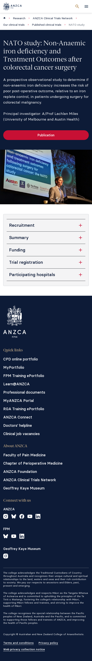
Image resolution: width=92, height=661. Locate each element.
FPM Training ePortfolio (23, 375)
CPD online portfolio (20, 359)
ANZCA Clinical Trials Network (53, 18)
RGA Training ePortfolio (23, 409)
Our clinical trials (14, 24)
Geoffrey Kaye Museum (24, 488)
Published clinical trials (46, 24)
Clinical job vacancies (21, 433)
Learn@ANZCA (16, 384)
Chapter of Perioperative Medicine (33, 463)
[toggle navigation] (86, 6)
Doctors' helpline (17, 425)
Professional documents (24, 392)
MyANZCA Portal (18, 400)
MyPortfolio (13, 367)
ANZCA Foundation (20, 471)
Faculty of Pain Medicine (24, 455)
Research (19, 18)
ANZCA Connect (17, 417)
